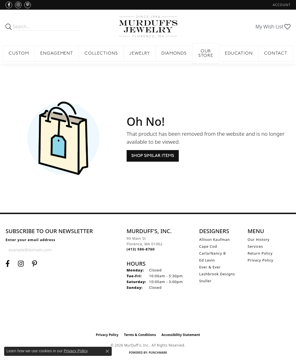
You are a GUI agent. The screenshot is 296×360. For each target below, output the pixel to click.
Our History (259, 239)
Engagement (56, 53)
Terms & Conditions (140, 334)
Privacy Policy (260, 260)
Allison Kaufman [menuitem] (214, 239)
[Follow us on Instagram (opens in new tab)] (18, 5)
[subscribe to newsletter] (67, 250)
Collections (101, 53)
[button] (281, 5)
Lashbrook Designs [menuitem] (217, 273)
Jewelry (139, 53)
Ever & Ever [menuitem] (210, 267)
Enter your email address (30, 239)
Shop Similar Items (152, 155)
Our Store (206, 53)
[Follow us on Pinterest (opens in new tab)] (27, 5)
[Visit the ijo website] (148, 316)
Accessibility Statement (180, 334)
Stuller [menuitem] (205, 280)
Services (255, 246)
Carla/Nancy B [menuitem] (212, 253)
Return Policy (260, 253)
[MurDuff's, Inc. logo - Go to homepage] (148, 26)
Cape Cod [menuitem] (208, 246)
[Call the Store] (141, 249)
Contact (275, 53)
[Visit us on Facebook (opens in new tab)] (9, 5)
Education (239, 53)
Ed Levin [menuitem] (207, 260)
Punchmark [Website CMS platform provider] (158, 352)
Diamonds (174, 53)
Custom (19, 53)
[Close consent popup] (107, 351)
